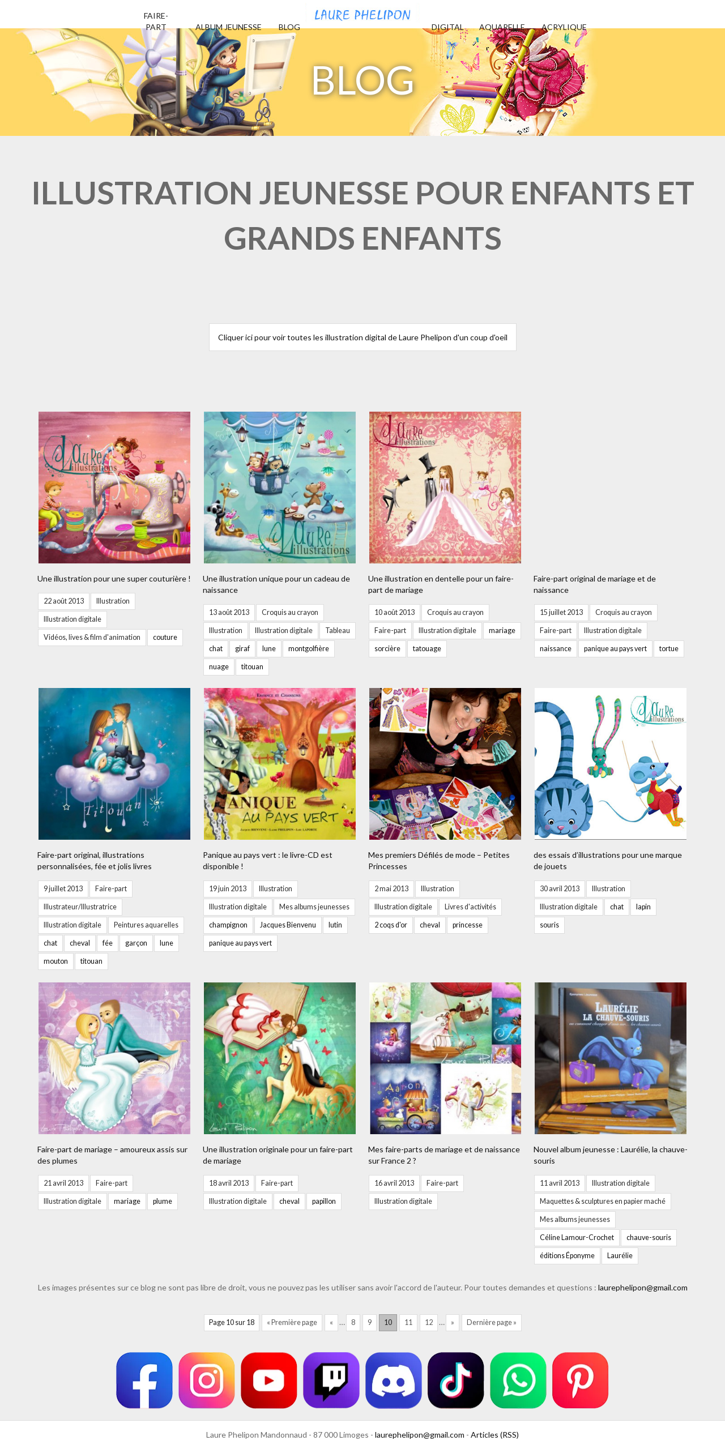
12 (429, 1322)
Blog (289, 27)
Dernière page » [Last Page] (492, 1322)
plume (162, 1201)
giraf (242, 648)
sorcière (387, 648)
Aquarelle (502, 27)
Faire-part (390, 630)
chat (216, 648)
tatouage (427, 648)
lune (269, 648)
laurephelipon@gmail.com (643, 1287)
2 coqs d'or (390, 925)
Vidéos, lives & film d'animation (92, 637)
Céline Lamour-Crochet (577, 1237)
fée (108, 943)
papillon (324, 1201)
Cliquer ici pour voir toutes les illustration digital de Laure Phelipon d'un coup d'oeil (363, 337)
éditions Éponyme (567, 1255)
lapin (643, 907)
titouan (252, 666)
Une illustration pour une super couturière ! (114, 578)
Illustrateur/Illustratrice (80, 907)
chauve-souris (648, 1237)
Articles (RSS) (495, 1434)
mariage (502, 630)
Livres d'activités (470, 907)
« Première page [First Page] (292, 1322)
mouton (56, 961)
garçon (136, 943)
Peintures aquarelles (146, 925)
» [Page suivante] (452, 1322)
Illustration (113, 601)
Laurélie (620, 1255)
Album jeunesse (228, 27)
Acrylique (564, 27)
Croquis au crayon (290, 612)
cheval (80, 943)
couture (165, 637)
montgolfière (308, 648)
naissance (556, 648)
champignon (228, 925)
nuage (219, 666)
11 (408, 1322)
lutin (335, 925)
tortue (669, 648)
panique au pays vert (615, 648)
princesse (468, 925)
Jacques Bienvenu (288, 925)
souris (549, 925)
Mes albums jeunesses (314, 907)
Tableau (337, 630)
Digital (448, 27)
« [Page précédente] (331, 1322)
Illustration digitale (72, 619)
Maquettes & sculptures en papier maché (603, 1201)
